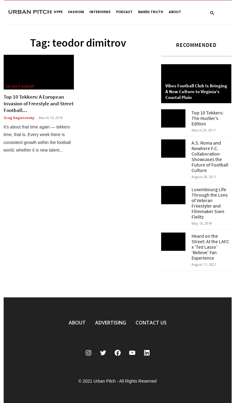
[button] (212, 13)
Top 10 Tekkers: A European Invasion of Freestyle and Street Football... (39, 103)
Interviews (100, 11)
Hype (58, 11)
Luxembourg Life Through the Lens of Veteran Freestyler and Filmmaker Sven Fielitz (210, 203)
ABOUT (77, 322)
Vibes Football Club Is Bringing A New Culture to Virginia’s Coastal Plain (196, 91)
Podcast (124, 11)
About (175, 11)
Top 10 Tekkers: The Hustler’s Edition (207, 118)
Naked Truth (150, 11)
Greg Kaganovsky (19, 117)
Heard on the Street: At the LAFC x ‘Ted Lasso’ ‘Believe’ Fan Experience (210, 247)
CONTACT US (151, 322)
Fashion (76, 11)
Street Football (19, 86)
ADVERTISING (110, 322)
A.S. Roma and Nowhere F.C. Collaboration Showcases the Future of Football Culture (210, 156)
